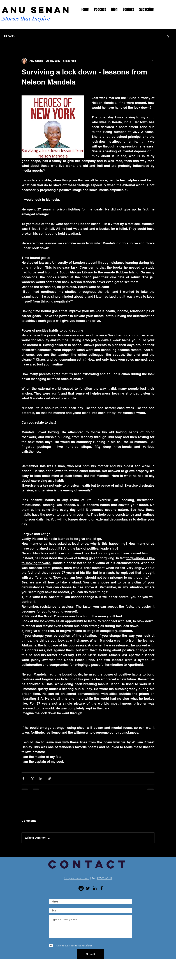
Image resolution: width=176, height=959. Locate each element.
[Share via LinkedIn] (41, 778)
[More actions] (152, 61)
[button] (168, 36)
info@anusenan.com (76, 878)
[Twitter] (88, 888)
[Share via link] (49, 778)
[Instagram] (81, 888)
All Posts (9, 36)
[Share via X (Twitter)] (32, 778)
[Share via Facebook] (23, 778)
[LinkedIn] (94, 888)
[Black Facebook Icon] (101, 888)
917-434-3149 (104, 878)
